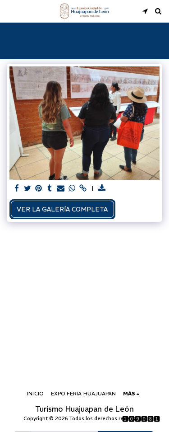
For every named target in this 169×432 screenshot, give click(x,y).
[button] (10, 10)
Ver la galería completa (62, 209)
